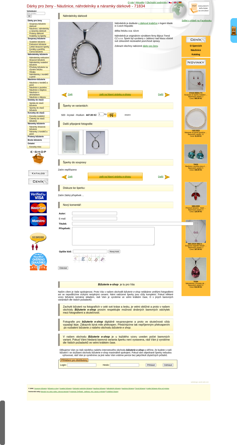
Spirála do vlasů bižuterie (36, 104)
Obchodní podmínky (156, 2)
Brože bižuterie (35, 140)
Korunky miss (35, 147)
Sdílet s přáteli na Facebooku (196, 20)
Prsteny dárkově (36, 33)
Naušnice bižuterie (99, 388)
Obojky (32, 72)
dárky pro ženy (150, 46)
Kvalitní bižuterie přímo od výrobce (157, 388)
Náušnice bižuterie (36, 79)
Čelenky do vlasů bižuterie (36, 119)
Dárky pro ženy (35, 20)
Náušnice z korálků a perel (38, 84)
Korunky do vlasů (36, 113)
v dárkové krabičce (148, 23)
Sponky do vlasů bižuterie (36, 109)
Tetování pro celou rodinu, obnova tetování (55, 391)
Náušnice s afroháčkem (34, 93)
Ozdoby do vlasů (36, 100)
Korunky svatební (37, 116)
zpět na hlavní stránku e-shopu (115, 94)
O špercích (196, 45)
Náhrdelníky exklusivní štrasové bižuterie (39, 59)
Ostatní (31, 143)
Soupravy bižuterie (36, 38)
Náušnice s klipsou (37, 97)
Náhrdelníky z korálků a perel (38, 75)
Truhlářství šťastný (112, 391)
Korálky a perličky (37, 49)
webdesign (194, 382)
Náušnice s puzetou (38, 87)
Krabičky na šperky (37, 36)
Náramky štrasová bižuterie (37, 128)
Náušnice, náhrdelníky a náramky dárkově (39, 30)
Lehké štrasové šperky (39, 47)
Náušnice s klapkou (38, 90)
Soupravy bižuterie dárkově (37, 25)
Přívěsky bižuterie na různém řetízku (38, 68)
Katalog (196, 54)
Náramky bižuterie (36, 123)
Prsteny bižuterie (36, 136)
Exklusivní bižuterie (37, 44)
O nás (131, 2)
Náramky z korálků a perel (38, 132)
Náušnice (196, 50)
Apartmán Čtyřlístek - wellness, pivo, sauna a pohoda (87, 391)
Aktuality (140, 2)
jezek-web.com (204, 382)
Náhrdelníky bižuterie (38, 54)
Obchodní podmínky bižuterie (82, 388)
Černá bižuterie (36, 52)
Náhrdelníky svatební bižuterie (38, 63)
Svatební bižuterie (37, 42)
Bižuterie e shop (53, 388)
